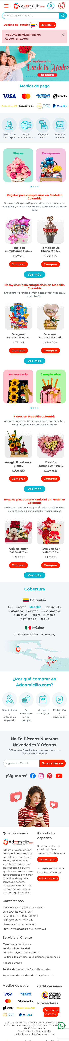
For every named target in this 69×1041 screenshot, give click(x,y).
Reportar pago (48, 859)
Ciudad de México (26, 634)
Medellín (35, 607)
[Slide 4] (34, 76)
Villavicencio (28, 618)
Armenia (49, 614)
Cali (10, 607)
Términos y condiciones (17, 944)
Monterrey (48, 634)
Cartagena (15, 610)
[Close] (63, 34)
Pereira (35, 614)
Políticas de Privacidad (16, 948)
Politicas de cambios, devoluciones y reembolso (31, 956)
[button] (18, 248)
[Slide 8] (42, 76)
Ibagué (44, 618)
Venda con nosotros (52, 1012)
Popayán (32, 610)
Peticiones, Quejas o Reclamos (21, 952)
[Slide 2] (30, 76)
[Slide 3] (32, 76)
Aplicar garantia (12, 962)
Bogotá (21, 607)
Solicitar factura (48, 878)
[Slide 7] (40, 76)
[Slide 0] (26, 76)
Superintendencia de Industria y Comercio (28, 975)
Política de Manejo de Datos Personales (26, 969)
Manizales (20, 614)
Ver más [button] (34, 274)
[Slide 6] (38, 76)
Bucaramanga (51, 610)
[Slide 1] (28, 76)
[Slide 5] (36, 76)
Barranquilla (53, 607)
